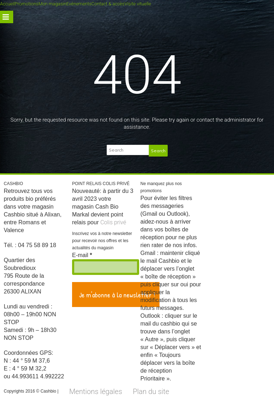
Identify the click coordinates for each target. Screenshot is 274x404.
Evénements (78, 3)
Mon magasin (52, 3)
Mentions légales (95, 391)
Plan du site (151, 391)
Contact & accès (108, 3)
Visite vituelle (138, 3)
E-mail (82, 255)
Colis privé (113, 222)
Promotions (26, 3)
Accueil (7, 3)
